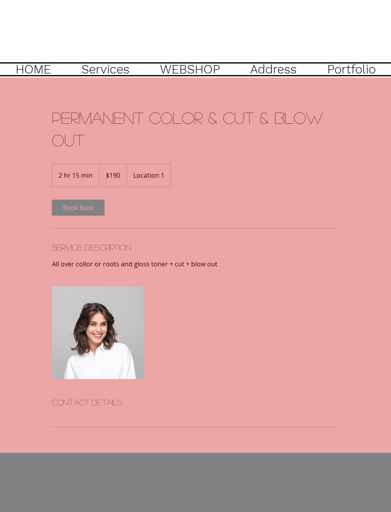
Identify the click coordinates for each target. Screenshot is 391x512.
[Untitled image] (98, 332)
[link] (78, 208)
